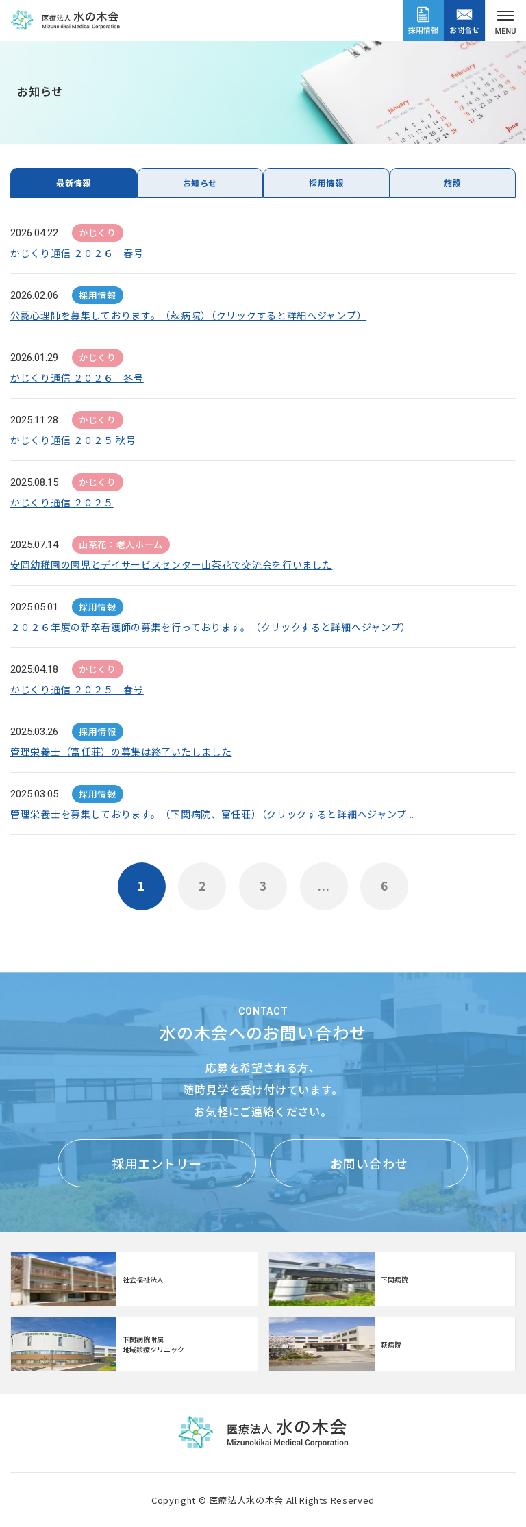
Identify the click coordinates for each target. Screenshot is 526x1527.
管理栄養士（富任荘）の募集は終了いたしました (120, 751)
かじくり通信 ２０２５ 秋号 (73, 440)
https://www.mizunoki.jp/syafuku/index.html (392, 1279)
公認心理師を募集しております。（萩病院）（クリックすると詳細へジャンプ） (188, 315)
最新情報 (73, 182)
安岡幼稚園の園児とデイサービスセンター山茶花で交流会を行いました (171, 564)
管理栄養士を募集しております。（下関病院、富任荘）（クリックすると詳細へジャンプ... (212, 814)
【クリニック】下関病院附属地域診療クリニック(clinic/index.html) (134, 1344)
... (324, 885)
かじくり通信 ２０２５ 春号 (77, 689)
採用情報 (326, 182)
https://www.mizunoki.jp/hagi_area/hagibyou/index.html (392, 1344)
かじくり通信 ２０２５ (62, 502)
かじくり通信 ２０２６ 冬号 (77, 377)
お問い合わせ (369, 1163)
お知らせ (200, 182)
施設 (452, 182)
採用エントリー (157, 1163)
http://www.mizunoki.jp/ (134, 1279)
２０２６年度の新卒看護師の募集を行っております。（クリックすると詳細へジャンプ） (210, 627)
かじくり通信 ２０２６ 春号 (77, 253)
